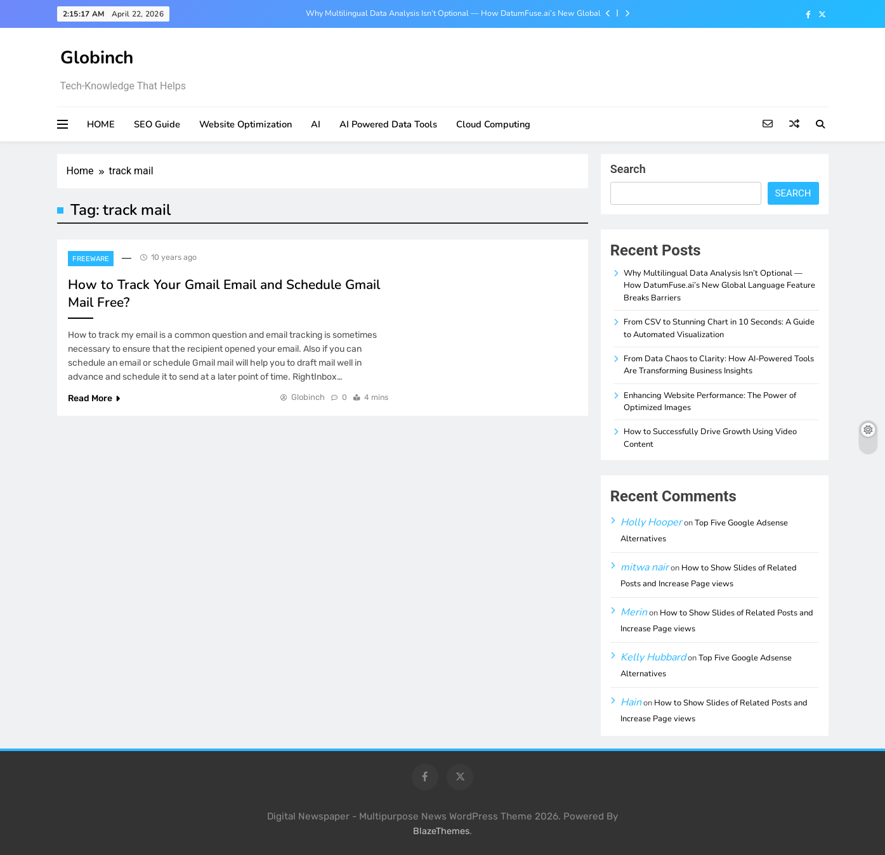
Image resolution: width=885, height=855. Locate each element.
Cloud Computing (493, 124)
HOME (101, 124)
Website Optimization (245, 124)
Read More (94, 398)
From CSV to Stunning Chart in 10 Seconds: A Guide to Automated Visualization (719, 328)
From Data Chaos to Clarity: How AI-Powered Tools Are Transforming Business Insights (719, 364)
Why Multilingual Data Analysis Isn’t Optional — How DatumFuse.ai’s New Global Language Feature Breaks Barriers (453, 13)
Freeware (90, 259)
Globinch (96, 58)
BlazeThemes (441, 831)
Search (628, 169)
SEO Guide (157, 124)
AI (315, 124)
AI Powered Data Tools (388, 124)
